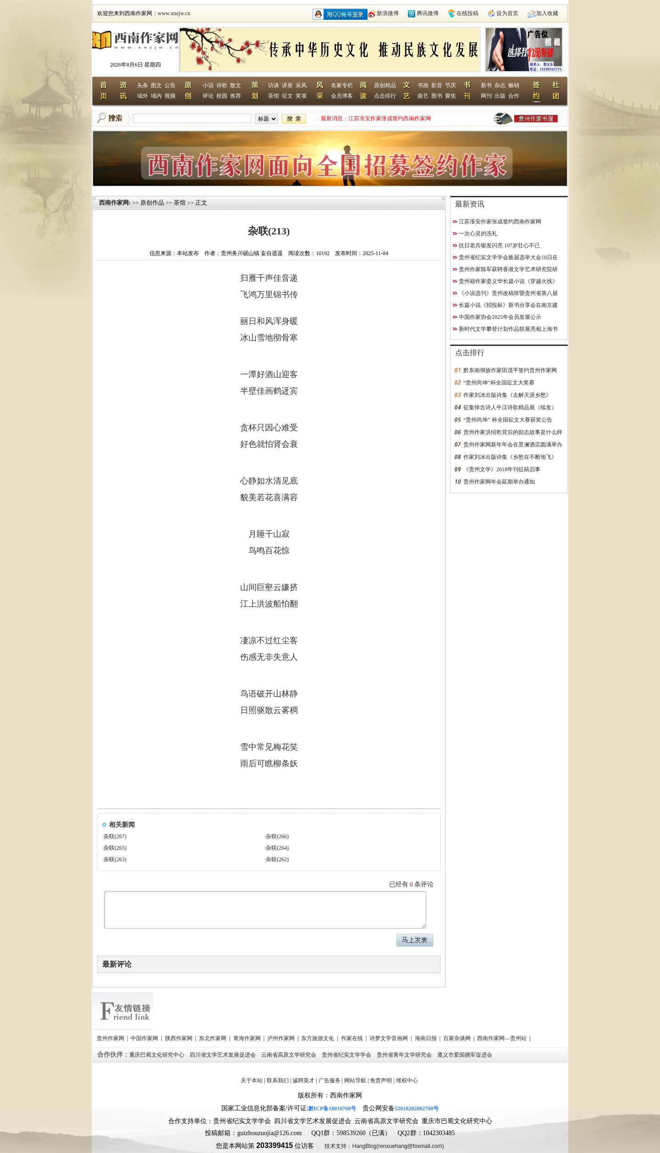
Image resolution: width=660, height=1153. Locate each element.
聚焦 (450, 96)
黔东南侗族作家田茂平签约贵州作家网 (510, 370)
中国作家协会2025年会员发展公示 (500, 317)
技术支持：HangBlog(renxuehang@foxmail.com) (384, 1146)
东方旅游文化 (318, 1038)
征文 (287, 96)
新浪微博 (388, 13)
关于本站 (252, 1080)
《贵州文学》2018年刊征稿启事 (501, 469)
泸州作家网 (281, 1038)
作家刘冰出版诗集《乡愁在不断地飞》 (510, 457)
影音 (436, 85)
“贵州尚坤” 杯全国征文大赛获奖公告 (507, 420)
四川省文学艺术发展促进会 (223, 1055)
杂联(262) (277, 859)
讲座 (287, 85)
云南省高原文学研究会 (289, 1055)
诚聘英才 (303, 1080)
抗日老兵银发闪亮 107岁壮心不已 (499, 245)
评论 (208, 96)
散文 (235, 85)
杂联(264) (277, 848)
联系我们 (278, 1080)
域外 (142, 96)
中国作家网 (145, 1038)
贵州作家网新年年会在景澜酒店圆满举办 (512, 444)
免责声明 (381, 1080)
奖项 (301, 96)
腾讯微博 (428, 13)
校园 (221, 96)
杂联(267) (115, 836)
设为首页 (507, 13)
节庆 (450, 85)
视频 (170, 96)
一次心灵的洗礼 (478, 233)
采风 (301, 85)
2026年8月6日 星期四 (135, 64)
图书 (436, 96)
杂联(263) (115, 859)
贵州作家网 (111, 1038)
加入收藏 (547, 13)
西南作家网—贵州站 (502, 1038)
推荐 (235, 96)
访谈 (273, 85)
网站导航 (355, 1080)
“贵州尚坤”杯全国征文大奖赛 (498, 382)
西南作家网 (114, 202)
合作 (513, 96)
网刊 (486, 96)
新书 (486, 85)
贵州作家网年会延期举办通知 (499, 482)
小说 (208, 85)
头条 (142, 85)
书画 (423, 85)
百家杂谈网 (457, 1038)
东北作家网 (213, 1038)
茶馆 (273, 96)
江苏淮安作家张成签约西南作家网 (389, 118)
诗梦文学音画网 (389, 1038)
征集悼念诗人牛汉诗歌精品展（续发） (510, 407)
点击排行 (385, 96)
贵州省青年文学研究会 (405, 1055)
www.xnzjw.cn (174, 13)
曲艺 (423, 96)
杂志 (500, 85)
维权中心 (407, 1080)
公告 (170, 85)
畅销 (513, 85)
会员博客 (342, 96)
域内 (156, 96)
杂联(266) (277, 836)
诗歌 (221, 85)
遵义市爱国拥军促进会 (465, 1055)
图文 (156, 85)
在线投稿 (467, 13)
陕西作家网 (179, 1038)
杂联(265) (115, 848)
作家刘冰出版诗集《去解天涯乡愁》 (507, 395)
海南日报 (426, 1038)
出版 (500, 96)
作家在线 (352, 1038)
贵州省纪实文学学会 (347, 1055)
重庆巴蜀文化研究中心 (157, 1055)
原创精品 (385, 85)
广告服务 (330, 1080)
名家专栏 (342, 85)
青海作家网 (247, 1038)
